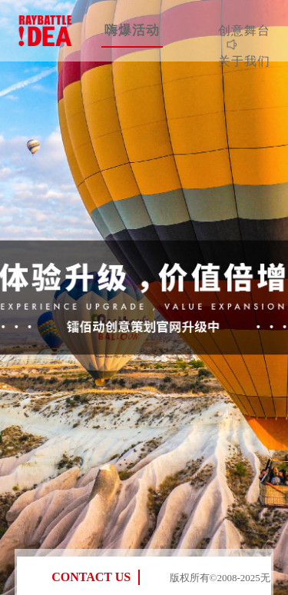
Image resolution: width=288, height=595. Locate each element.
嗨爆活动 (132, 30)
